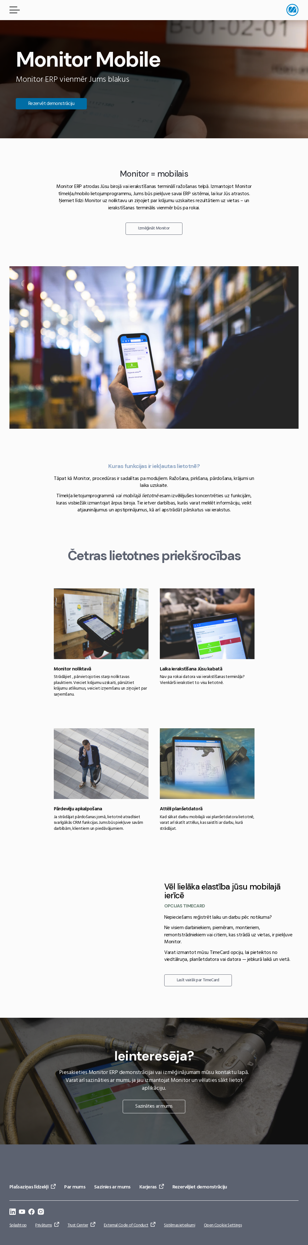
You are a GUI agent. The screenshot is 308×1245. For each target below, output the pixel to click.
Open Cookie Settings (223, 1225)
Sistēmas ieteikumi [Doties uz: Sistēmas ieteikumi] (179, 1225)
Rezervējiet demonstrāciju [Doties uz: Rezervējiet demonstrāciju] (199, 1187)
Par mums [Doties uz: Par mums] (74, 1187)
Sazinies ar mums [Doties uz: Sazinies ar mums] (112, 1187)
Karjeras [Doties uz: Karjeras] (148, 1187)
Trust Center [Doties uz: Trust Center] (78, 1225)
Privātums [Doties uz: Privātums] (43, 1225)
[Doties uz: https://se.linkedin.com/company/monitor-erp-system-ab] (12, 1213)
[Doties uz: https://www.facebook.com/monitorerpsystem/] (31, 1213)
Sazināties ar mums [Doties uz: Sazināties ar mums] (153, 1106)
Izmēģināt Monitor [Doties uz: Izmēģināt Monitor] (154, 228)
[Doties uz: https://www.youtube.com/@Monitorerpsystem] (22, 1213)
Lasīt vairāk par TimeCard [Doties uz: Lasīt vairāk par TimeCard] (198, 980)
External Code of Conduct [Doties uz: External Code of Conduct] (126, 1225)
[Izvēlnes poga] (13, 10)
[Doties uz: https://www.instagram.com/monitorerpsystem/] (41, 1213)
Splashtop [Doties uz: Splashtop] (17, 1225)
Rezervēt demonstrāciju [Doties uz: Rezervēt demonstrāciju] (51, 104)
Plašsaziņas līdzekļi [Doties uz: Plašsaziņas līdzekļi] (28, 1187)
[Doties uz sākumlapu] (292, 10)
